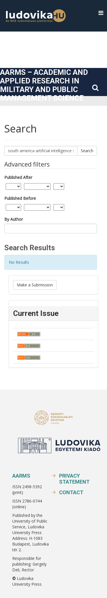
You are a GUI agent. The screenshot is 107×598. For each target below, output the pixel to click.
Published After (18, 177)
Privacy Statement (74, 479)
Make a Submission (35, 285)
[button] (101, 13)
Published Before (20, 198)
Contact (71, 492)
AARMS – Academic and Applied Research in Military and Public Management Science (44, 85)
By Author (13, 219)
